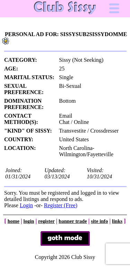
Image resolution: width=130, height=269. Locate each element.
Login (26, 205)
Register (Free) (60, 205)
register (46, 221)
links (117, 221)
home (13, 221)
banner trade (73, 221)
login (28, 221)
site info (99, 221)
